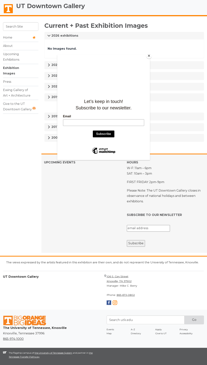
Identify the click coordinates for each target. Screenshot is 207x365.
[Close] (149, 56)
